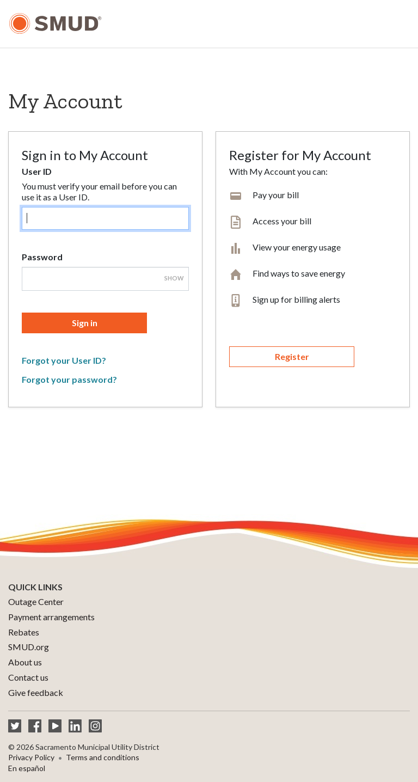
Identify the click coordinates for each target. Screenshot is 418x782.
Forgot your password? (69, 379)
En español (26, 768)
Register (292, 356)
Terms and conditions (102, 757)
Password (42, 257)
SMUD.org (28, 647)
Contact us (28, 677)
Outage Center (36, 601)
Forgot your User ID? (64, 360)
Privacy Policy (31, 757)
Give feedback (35, 692)
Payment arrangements (51, 617)
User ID (37, 171)
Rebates (23, 632)
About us (25, 662)
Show (174, 278)
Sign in (84, 322)
